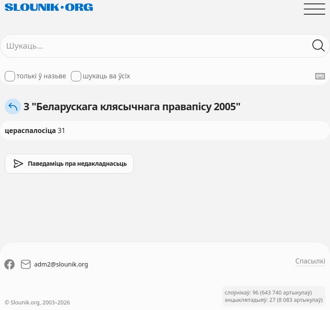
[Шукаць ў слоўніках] (319, 45)
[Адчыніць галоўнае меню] (314, 9)
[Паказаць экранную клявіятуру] (320, 76)
